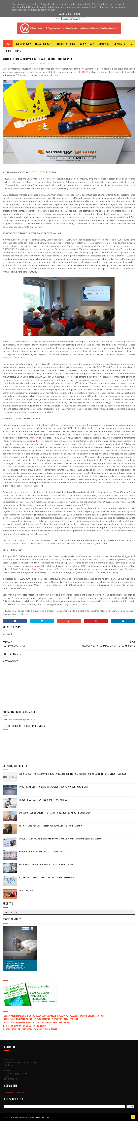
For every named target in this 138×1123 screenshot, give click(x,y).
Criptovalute (26, 893)
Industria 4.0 (22, 46)
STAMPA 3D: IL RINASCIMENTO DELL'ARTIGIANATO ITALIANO (46, 880)
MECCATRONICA (42, 46)
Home (7, 46)
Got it (77, 14)
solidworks (29, 66)
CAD (82, 46)
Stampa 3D (104, 46)
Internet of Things (66, 46)
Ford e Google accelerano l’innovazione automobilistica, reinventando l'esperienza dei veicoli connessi (73, 776)
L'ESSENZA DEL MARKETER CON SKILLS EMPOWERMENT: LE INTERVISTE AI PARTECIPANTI (41, 1022)
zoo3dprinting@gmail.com (22, 722)
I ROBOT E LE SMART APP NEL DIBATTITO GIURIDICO (43, 802)
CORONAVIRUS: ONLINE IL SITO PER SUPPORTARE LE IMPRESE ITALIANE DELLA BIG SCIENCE (61, 841)
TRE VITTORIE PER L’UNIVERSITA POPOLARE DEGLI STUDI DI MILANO (50, 828)
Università (119, 46)
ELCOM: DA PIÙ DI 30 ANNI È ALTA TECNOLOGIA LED (42, 854)
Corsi (8, 53)
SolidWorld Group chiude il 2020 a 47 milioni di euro (46, 867)
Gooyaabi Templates (41, 1119)
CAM (92, 46)
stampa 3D (40, 66)
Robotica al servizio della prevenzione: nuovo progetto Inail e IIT (53, 789)
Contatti (19, 53)
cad (17, 66)
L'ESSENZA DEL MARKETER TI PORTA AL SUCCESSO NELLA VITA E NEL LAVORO (36, 1025)
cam (22, 66)
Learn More (65, 14)
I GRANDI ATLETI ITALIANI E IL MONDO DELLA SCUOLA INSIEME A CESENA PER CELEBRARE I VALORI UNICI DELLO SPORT (54, 1018)
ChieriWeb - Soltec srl (14, 1095)
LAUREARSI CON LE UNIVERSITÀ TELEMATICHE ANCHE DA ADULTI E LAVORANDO (55, 815)
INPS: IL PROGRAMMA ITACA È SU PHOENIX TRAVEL (24, 1028)
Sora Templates (16, 1119)
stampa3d (50, 66)
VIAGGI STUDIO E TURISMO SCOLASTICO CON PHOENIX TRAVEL (30, 1032)
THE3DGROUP (84, 75)
